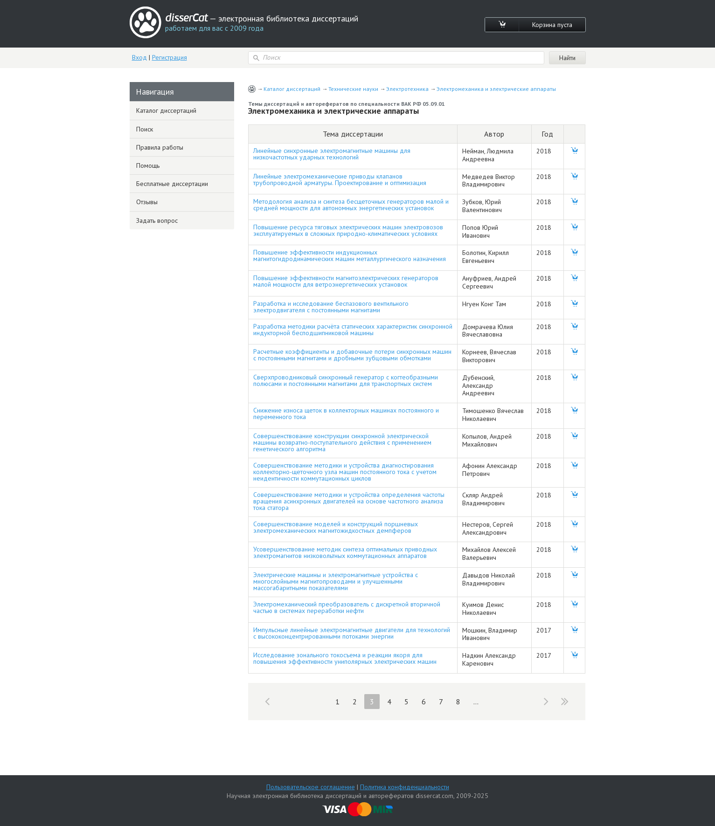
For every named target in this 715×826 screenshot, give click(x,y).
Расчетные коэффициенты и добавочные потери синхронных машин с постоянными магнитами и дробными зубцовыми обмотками (352, 354)
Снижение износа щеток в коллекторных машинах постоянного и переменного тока (346, 413)
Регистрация (169, 57)
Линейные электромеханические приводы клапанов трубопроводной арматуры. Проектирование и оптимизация (339, 179)
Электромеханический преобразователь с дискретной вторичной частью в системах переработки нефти (346, 607)
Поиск (144, 129)
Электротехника (407, 88)
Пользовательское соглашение (310, 787)
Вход (139, 57)
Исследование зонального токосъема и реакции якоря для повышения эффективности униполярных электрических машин (345, 658)
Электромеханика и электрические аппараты (496, 88)
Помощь (148, 165)
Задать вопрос (157, 220)
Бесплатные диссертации (172, 183)
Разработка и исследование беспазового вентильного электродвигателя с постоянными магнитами (331, 306)
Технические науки (353, 88)
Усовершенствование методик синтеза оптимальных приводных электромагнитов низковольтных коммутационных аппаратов (345, 552)
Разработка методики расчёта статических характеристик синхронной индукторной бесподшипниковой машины (352, 329)
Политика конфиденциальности (404, 787)
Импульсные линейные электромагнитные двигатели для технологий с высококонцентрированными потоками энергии (351, 633)
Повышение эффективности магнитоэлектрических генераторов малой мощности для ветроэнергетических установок (345, 281)
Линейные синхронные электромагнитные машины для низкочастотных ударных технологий (331, 153)
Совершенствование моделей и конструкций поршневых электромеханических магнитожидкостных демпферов (335, 527)
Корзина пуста (552, 25)
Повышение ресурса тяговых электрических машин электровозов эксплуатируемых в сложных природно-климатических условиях (348, 230)
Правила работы (159, 147)
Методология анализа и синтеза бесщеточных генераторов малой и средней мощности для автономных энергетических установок (351, 204)
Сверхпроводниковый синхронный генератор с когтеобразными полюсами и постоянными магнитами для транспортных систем (345, 380)
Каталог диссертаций (292, 88)
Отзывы (147, 202)
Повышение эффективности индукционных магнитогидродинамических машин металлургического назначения (349, 255)
